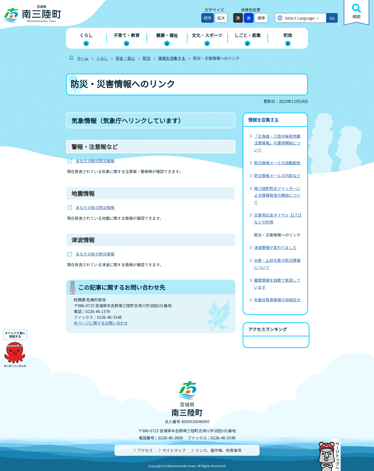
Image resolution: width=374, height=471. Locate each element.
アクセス (145, 450)
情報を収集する (171, 58)
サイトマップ (174, 450)
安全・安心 (125, 58)
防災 (146, 58)
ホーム (83, 58)
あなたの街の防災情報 (95, 161)
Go (332, 18)
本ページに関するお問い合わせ (101, 323)
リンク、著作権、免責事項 (218, 450)
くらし (102, 58)
